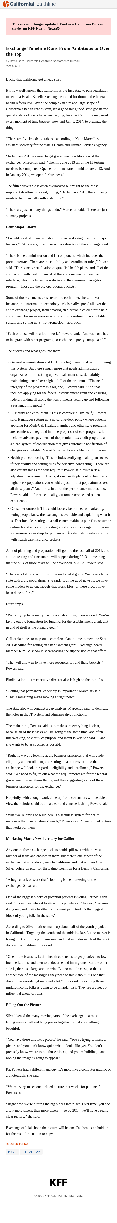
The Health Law (31, 1152)
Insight (12, 1152)
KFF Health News (42, 29)
